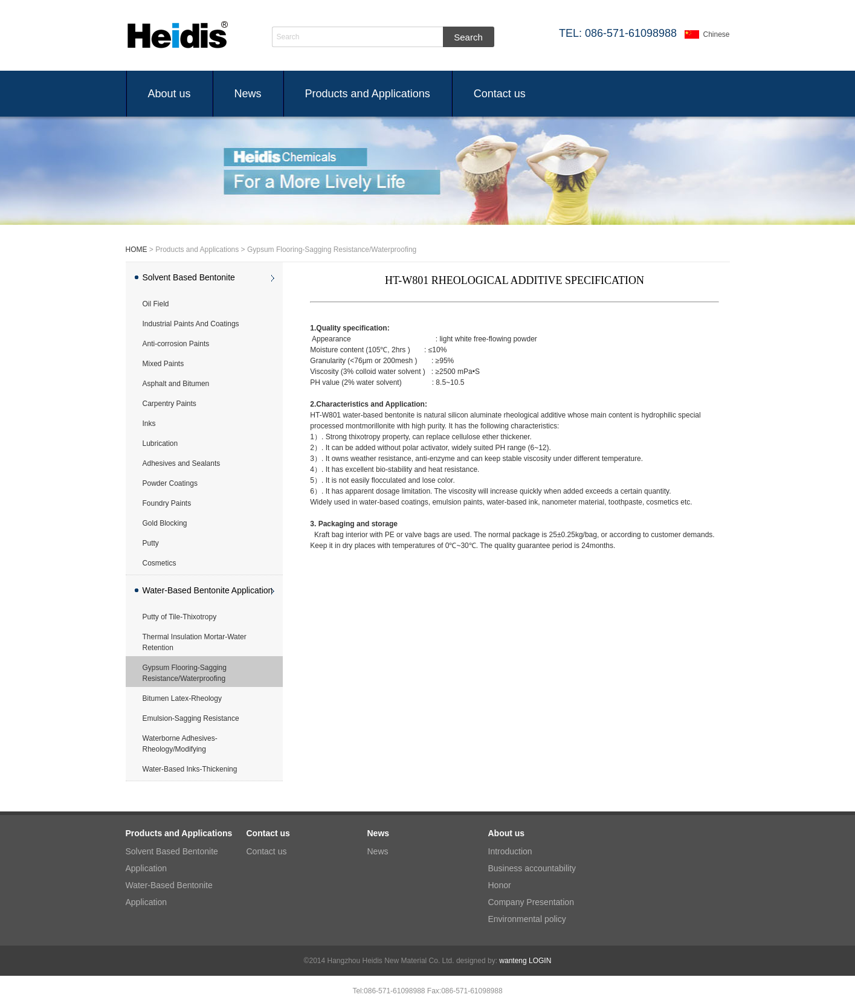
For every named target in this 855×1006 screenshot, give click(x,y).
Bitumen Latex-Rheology (182, 698)
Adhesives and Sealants (182, 463)
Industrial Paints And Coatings (191, 324)
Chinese (716, 34)
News (248, 94)
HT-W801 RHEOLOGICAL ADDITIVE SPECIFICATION (514, 280)
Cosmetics (159, 563)
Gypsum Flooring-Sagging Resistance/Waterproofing (185, 673)
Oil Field (156, 304)
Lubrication (160, 443)
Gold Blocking (165, 523)
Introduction (510, 851)
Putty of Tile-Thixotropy (180, 617)
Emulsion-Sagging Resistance (191, 718)
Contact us (500, 94)
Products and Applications (367, 94)
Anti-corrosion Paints (176, 344)
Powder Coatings (170, 483)
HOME (136, 249)
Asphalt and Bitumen (176, 383)
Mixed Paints (163, 364)
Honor (499, 885)
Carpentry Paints (169, 403)
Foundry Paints (167, 503)
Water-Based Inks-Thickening (190, 769)
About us (169, 94)
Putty (151, 543)
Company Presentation (531, 902)
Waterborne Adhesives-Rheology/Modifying (180, 743)
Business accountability (532, 868)
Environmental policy (527, 919)
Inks (149, 423)
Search (288, 37)
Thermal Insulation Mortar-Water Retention (195, 642)
